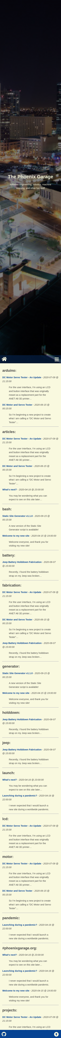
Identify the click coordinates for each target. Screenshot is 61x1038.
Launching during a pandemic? (19, 795)
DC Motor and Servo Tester (17, 404)
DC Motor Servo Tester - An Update (21, 377)
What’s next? (9, 489)
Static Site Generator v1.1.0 (17, 516)
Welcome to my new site (15, 535)
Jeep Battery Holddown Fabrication (21, 562)
